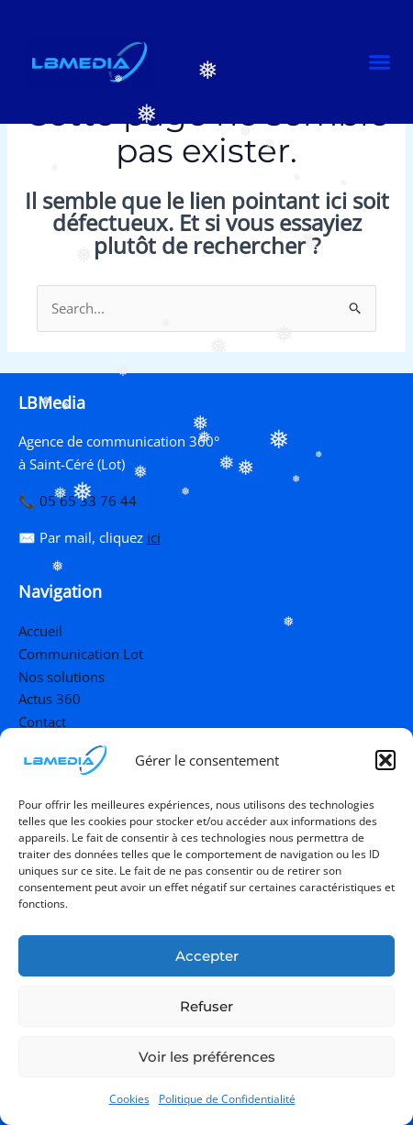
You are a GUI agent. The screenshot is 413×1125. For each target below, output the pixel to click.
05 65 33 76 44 (88, 500)
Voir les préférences (207, 1056)
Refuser (206, 1006)
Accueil (40, 631)
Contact (42, 721)
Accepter (207, 956)
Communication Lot (80, 654)
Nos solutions (61, 676)
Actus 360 (49, 698)
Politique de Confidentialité (227, 1099)
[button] (385, 760)
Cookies (129, 1099)
